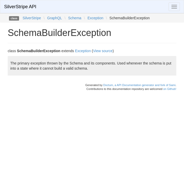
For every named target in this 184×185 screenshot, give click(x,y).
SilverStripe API (20, 6)
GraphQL (54, 18)
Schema (74, 18)
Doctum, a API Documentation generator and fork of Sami (139, 85)
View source (103, 51)
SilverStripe (32, 18)
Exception (95, 18)
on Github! (169, 88)
